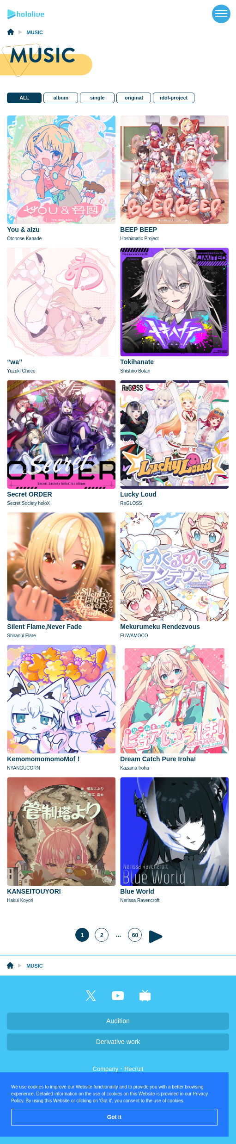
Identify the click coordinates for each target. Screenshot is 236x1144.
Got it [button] (114, 1117)
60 (135, 936)
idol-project (174, 97)
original (133, 97)
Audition (118, 1021)
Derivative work (118, 1041)
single (97, 97)
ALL (24, 97)
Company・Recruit (118, 1068)
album (60, 97)
